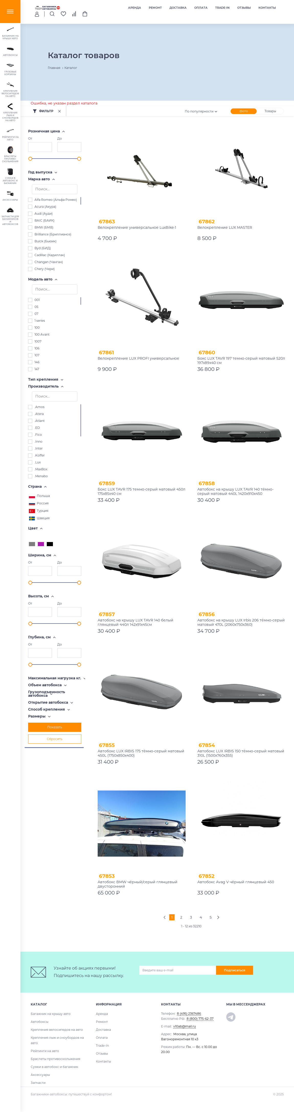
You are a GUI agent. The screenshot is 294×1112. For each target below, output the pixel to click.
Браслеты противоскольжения (55, 1059)
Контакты (267, 7)
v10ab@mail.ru (184, 1026)
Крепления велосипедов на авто (57, 1030)
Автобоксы (39, 1022)
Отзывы (244, 7)
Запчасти (38, 1083)
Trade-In (222, 7)
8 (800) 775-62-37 (200, 1019)
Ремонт (155, 7)
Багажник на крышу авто (51, 1014)
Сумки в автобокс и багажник (54, 1067)
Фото (244, 111)
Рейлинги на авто (45, 1051)
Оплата (201, 7)
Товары (270, 111)
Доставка (178, 7)
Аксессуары (40, 1075)
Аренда (134, 7)
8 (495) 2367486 (189, 1013)
